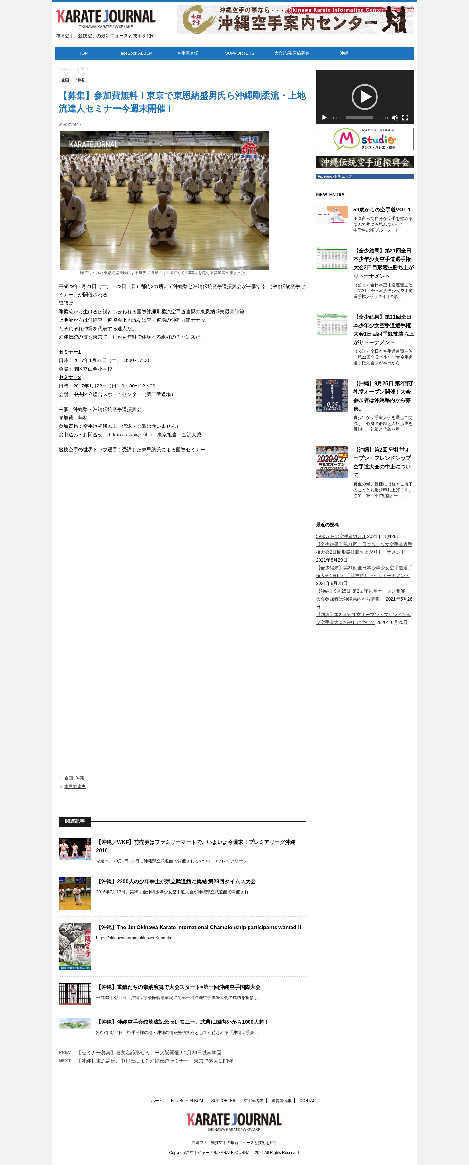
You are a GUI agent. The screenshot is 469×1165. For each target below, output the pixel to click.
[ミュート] (394, 118)
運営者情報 (281, 1100)
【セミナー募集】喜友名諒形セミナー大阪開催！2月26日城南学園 (149, 1052)
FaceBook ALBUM (135, 53)
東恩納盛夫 (75, 786)
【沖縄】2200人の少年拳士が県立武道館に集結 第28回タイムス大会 (176, 881)
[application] (365, 97)
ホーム (157, 1100)
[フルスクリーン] (405, 118)
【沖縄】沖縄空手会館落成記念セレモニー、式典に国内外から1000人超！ (182, 1022)
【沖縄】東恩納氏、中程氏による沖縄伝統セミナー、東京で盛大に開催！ (157, 1060)
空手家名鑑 (187, 53)
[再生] (324, 118)
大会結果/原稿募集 (291, 53)
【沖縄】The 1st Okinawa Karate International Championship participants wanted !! (198, 927)
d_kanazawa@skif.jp (129, 434)
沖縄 (344, 53)
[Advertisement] (182, 690)
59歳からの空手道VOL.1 (382, 209)
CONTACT (308, 1100)
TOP (83, 53)
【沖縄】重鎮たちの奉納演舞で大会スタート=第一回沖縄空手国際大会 (178, 987)
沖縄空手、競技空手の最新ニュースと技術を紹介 (234, 1142)
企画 (68, 778)
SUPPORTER (223, 1100)
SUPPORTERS (239, 53)
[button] (365, 97)
